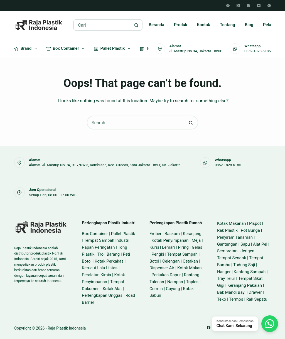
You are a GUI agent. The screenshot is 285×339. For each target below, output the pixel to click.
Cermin (156, 288)
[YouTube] (259, 5)
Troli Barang (108, 254)
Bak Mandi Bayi (231, 292)
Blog (249, 24)
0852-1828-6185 (257, 51)
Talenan (156, 281)
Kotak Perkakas (109, 261)
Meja (196, 240)
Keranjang (192, 233)
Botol (154, 261)
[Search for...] (102, 25)
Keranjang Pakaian (244, 285)
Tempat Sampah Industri (106, 240)
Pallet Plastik (113, 48)
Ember (155, 233)
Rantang (191, 274)
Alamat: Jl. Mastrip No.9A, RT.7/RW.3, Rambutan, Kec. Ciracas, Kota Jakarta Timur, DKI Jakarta (105, 165)
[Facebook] (228, 5)
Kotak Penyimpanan (169, 240)
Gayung (173, 288)
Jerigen (247, 250)
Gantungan (227, 244)
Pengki (157, 254)
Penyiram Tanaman (235, 237)
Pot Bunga (250, 230)
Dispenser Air (161, 267)
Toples (192, 281)
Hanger (224, 271)
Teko (221, 299)
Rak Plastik (227, 230)
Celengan (171, 261)
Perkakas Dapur (166, 274)
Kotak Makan (189, 267)
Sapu (245, 244)
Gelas (197, 247)
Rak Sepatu (256, 299)
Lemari (168, 247)
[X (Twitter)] (238, 5)
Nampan (175, 281)
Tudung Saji (244, 264)
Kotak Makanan (231, 223)
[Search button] (136, 25)
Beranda (156, 24)
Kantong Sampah (250, 271)
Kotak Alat (112, 288)
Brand (26, 48)
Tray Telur (226, 278)
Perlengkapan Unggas (102, 295)
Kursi (154, 247)
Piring (183, 247)
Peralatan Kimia (96, 274)
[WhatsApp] (269, 5)
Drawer (255, 292)
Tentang (227, 24)
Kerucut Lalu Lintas (99, 267)
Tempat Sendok (231, 257)
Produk (180, 24)
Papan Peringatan (98, 247)
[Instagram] (248, 5)
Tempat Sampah (182, 254)
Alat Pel (260, 244)
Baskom (172, 233)
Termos (236, 299)
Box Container (66, 48)
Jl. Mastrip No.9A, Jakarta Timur (195, 51)
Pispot (255, 223)
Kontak (203, 24)
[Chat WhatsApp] (245, 323)
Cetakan (190, 261)
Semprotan (227, 250)
